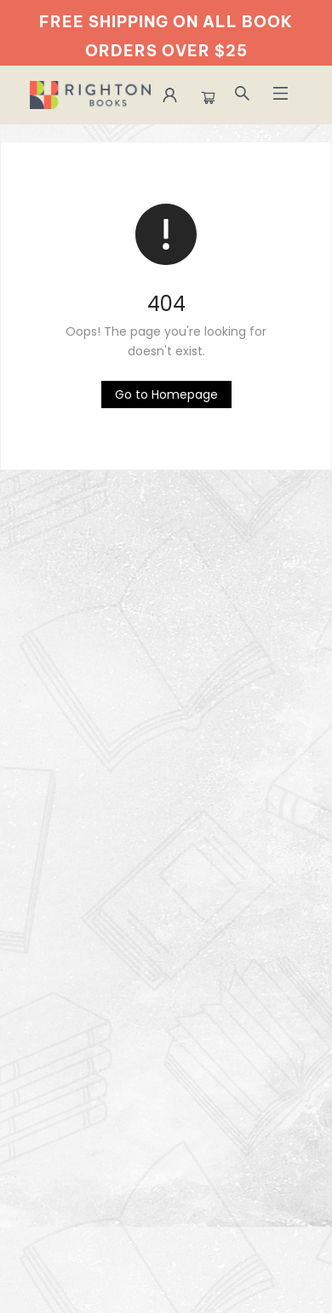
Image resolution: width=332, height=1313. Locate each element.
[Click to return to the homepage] (166, 394)
